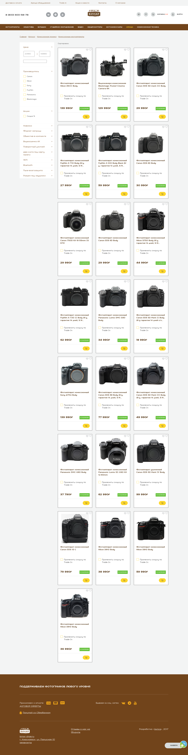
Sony (29, 86)
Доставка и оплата (14, 3)
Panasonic (31, 95)
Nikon (29, 81)
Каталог (31, 37)
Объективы (29, 27)
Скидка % (31, 116)
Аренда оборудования (40, 3)
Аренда (129, 27)
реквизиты (26, 742)
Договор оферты (30, 706)
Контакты (102, 3)
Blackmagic (32, 99)
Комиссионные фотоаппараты (71, 37)
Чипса (157, 729)
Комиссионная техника (148, 27)
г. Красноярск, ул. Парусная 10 (37, 739)
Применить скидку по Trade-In (75, 97)
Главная (23, 37)
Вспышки (42, 27)
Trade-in (62, 3)
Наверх (173, 745)
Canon (29, 76)
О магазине (120, 3)
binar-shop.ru (27, 736)
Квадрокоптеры (95, 27)
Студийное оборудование (62, 27)
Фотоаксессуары (114, 27)
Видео (80, 27)
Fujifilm (30, 90)
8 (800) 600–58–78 (17, 15)
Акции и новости (82, 3)
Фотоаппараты (12, 27)
